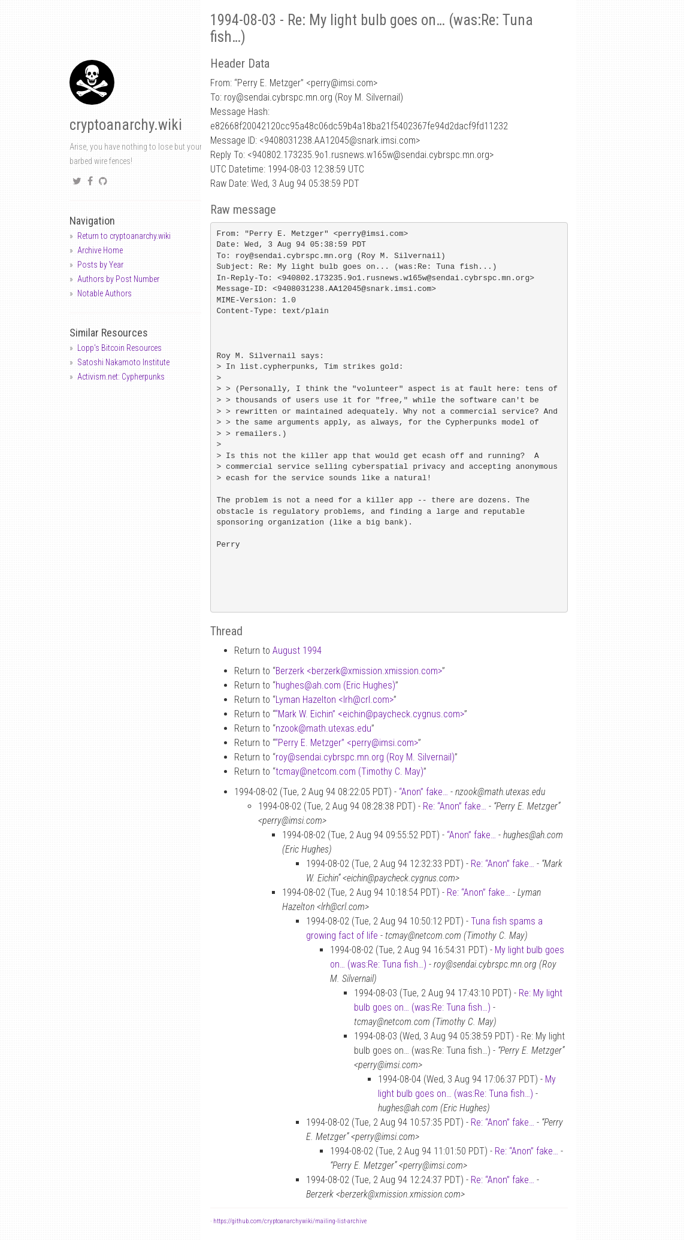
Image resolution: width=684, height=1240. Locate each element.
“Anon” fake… (423, 792)
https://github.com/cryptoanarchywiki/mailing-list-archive (290, 1221)
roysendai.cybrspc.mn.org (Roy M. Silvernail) (365, 757)
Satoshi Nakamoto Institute (123, 362)
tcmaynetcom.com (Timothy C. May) (349, 771)
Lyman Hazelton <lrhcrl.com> (335, 699)
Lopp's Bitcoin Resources (119, 348)
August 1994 (297, 650)
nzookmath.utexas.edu (323, 728)
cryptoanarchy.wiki (125, 125)
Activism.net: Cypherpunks (121, 376)
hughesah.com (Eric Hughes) (335, 685)
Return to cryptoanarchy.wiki (124, 236)
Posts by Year (100, 264)
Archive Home (100, 250)
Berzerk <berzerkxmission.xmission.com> (359, 671)
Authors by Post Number (118, 279)
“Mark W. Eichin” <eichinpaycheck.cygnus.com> (369, 714)
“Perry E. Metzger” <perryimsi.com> (346, 742)
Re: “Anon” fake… (454, 806)
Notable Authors (104, 293)
